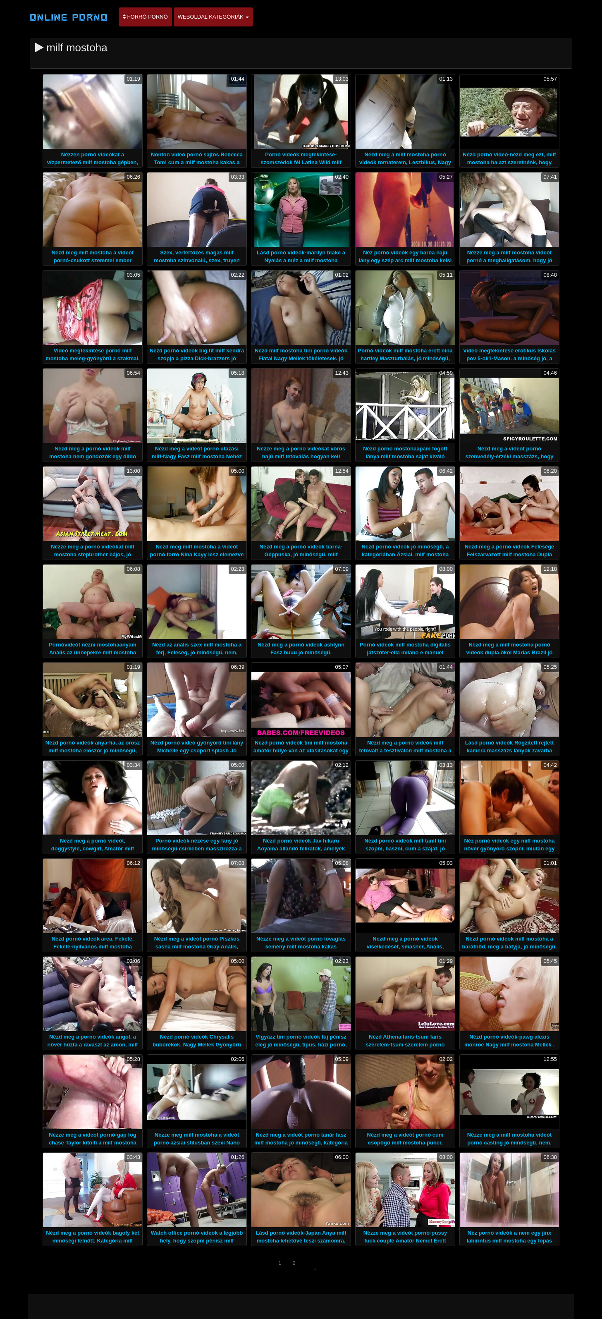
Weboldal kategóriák (213, 17)
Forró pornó (145, 17)
